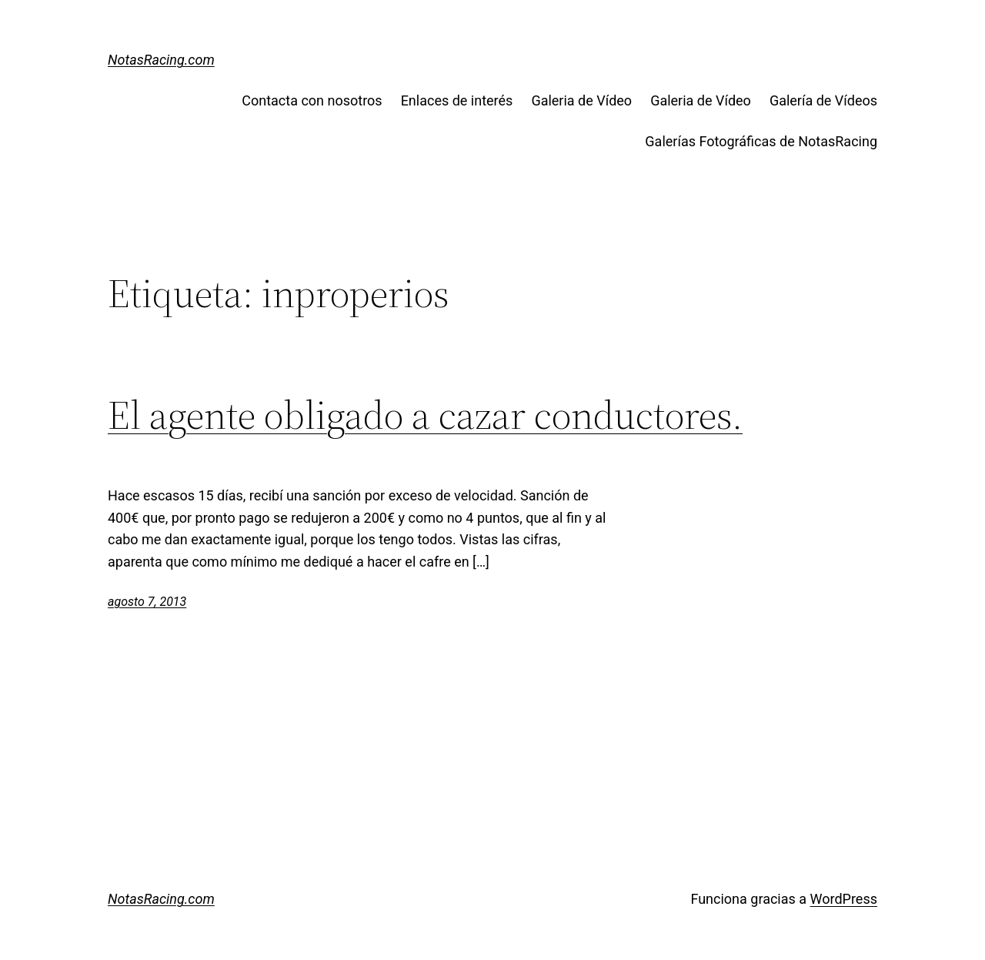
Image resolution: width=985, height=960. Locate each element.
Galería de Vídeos (823, 100)
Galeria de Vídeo (581, 100)
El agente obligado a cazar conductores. (425, 415)
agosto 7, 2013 (147, 601)
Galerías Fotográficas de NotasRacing (761, 141)
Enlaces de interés (457, 100)
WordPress (843, 899)
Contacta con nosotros (312, 100)
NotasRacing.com (161, 60)
